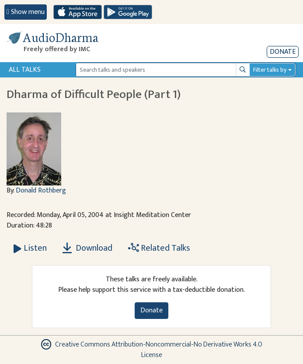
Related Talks (159, 248)
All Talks (25, 70)
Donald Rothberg (41, 190)
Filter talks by (269, 70)
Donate (283, 52)
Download (87, 248)
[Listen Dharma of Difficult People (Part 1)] (30, 248)
